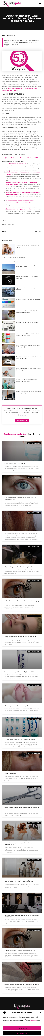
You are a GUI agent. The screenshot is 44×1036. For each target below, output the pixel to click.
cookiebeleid (33, 1020)
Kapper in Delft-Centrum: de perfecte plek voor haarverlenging (18, 843)
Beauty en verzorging (9, 35)
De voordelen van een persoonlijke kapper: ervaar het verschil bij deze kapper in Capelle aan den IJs (20, 880)
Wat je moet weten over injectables (15, 463)
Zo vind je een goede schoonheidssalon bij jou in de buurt (20, 637)
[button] (40, 1013)
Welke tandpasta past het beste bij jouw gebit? (19, 672)
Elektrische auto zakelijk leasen (10, 261)
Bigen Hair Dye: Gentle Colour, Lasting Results (18, 567)
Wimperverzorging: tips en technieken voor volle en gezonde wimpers (20, 498)
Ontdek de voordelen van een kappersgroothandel (19, 950)
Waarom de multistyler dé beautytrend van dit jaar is (20, 533)
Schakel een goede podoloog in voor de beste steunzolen (21, 984)
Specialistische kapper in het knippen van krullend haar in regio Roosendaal (21, 808)
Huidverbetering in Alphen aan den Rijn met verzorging (21, 601)
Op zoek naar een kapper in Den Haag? (19, 209)
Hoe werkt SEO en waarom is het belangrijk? (28, 299)
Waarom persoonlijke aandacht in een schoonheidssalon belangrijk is (21, 916)
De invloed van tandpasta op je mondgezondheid (19, 739)
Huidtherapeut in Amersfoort (16, 164)
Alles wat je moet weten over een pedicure (17, 706)
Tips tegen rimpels (10, 773)
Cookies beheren (22, 1033)
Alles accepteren (22, 1028)
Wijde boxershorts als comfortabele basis (13, 257)
